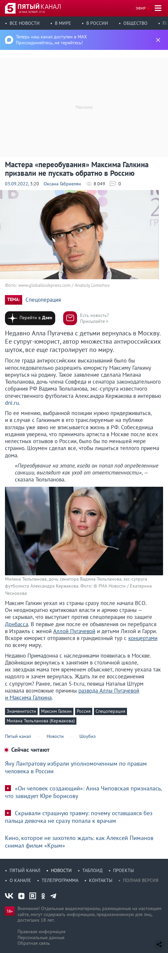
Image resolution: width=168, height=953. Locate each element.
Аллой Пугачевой (74, 631)
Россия (84, 711)
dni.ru (12, 402)
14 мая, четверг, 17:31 (32, 12)
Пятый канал (25, 870)
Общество (135, 23)
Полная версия (140, 880)
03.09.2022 (16, 184)
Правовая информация (41, 931)
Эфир (141, 8)
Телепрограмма (60, 880)
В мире (63, 23)
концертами (142, 638)
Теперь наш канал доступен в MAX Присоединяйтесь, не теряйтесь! (51, 40)
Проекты (123, 870)
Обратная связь (34, 943)
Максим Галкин (56, 711)
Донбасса (16, 624)
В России (97, 23)
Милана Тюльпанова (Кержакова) (41, 721)
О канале (20, 880)
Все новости (25, 23)
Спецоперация (43, 299)
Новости (61, 870)
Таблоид (92, 870)
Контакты (100, 880)
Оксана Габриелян (62, 184)
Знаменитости (21, 711)
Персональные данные (41, 937)
